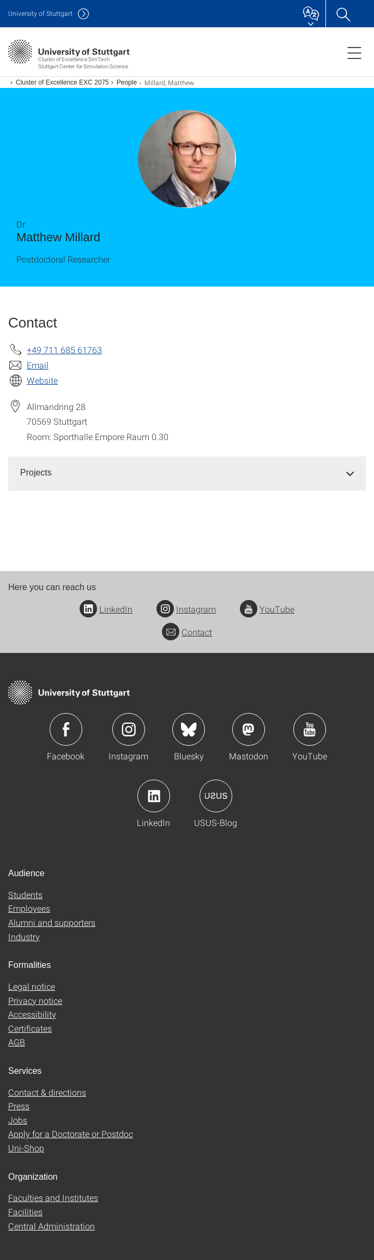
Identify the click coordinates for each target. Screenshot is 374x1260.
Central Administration (51, 1226)
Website (42, 380)
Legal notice (31, 986)
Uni (40, 13)
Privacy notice (35, 1000)
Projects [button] (36, 472)
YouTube (267, 609)
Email (38, 365)
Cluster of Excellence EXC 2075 (62, 82)
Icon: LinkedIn (153, 796)
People (127, 82)
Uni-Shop (26, 1148)
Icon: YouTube (309, 729)
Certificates (30, 1028)
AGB (16, 1042)
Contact (187, 632)
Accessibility (32, 1014)
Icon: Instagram (128, 729)
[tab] (187, 473)
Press (18, 1106)
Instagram (186, 609)
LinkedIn (106, 609)
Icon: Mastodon (248, 729)
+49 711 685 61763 (64, 349)
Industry (24, 936)
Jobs (17, 1120)
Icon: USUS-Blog (216, 796)
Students (25, 894)
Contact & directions (47, 1092)
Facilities (25, 1211)
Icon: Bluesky (188, 729)
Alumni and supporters (51, 922)
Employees (29, 908)
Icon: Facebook (66, 729)
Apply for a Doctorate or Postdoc (70, 1133)
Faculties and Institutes (53, 1197)
